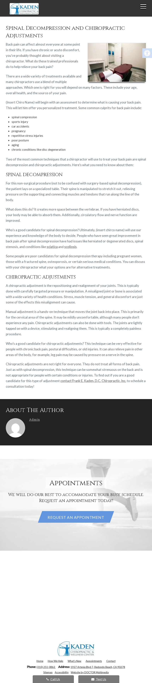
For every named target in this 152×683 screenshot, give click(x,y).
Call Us (53, 679)
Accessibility (62, 672)
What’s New (74, 661)
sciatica (52, 247)
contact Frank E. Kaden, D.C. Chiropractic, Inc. (93, 381)
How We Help (55, 661)
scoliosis (70, 247)
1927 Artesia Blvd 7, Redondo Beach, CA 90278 (98, 667)
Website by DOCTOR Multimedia (90, 672)
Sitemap (48, 672)
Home (40, 661)
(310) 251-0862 (46, 667)
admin (34, 420)
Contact (110, 661)
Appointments (94, 661)
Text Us (98, 679)
